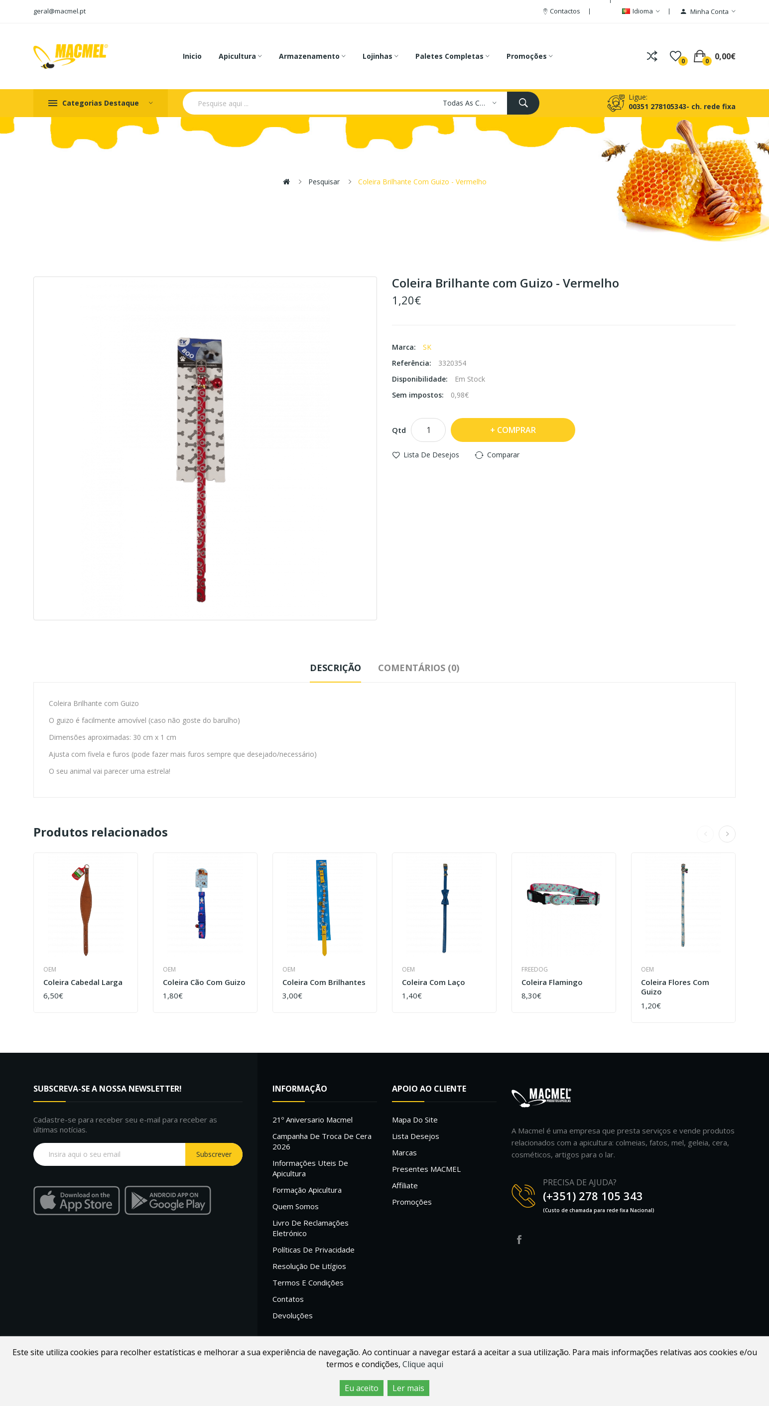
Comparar (503, 454)
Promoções (412, 1202)
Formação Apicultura (307, 1190)
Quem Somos (295, 1206)
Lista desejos (415, 1136)
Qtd (399, 430)
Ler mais (408, 1388)
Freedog (534, 969)
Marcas (404, 1152)
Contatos (288, 1299)
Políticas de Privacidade (313, 1250)
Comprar (516, 429)
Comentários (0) (418, 668)
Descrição (335, 668)
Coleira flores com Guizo (675, 987)
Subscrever (214, 1154)
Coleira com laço (433, 982)
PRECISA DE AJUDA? (580, 1182)
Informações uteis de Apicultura (310, 1168)
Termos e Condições (308, 1282)
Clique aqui (422, 1364)
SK (427, 347)
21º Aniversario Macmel (312, 1120)
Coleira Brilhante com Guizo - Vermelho (422, 181)
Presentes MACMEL (426, 1169)
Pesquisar (324, 181)
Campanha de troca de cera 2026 (322, 1141)
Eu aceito (362, 1388)
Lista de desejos (431, 454)
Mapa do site (415, 1120)
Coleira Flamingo (552, 982)
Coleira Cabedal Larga (83, 982)
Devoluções (292, 1315)
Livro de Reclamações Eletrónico (310, 1228)
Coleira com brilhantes (324, 982)
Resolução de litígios (309, 1266)
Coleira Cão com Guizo (204, 982)
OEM (49, 969)
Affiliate (405, 1185)
